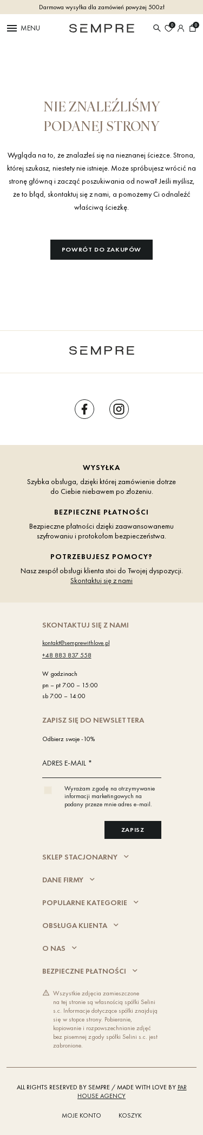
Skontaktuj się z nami (101, 580)
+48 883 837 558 (66, 655)
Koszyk (130, 1115)
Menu (22, 28)
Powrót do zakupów (101, 249)
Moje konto (81, 1115)
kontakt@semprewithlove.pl (76, 642)
